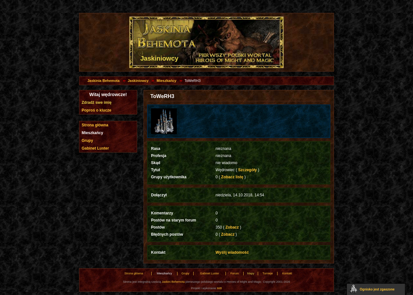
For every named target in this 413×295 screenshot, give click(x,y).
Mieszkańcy (166, 81)
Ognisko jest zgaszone (377, 289)
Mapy (250, 273)
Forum (234, 273)
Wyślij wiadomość (232, 252)
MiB (219, 288)
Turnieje (267, 273)
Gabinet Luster (95, 148)
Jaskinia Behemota (103, 81)
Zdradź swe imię (97, 102)
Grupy (87, 140)
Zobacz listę (232, 177)
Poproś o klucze (96, 110)
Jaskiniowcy (138, 81)
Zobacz (232, 227)
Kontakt (287, 273)
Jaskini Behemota (173, 281)
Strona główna (95, 125)
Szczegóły (247, 170)
